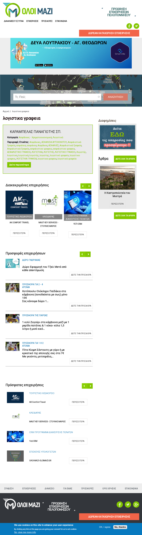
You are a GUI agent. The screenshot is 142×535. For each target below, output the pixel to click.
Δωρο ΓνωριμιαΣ (31, 260)
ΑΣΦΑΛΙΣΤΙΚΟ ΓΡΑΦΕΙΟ (19, 152)
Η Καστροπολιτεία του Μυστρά (117, 194)
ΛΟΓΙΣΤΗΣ (49, 152)
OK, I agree (105, 527)
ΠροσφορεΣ (47, 21)
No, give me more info (25, 532)
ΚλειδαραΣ (48, 216)
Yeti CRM (77, 224)
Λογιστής (81, 152)
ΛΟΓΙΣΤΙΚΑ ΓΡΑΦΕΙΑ (26, 158)
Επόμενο (88, 186)
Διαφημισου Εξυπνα (14, 21)
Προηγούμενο (83, 186)
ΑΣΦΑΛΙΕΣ (53, 145)
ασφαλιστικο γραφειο (41, 148)
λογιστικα (12, 155)
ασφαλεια (21, 145)
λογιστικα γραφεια (47, 158)
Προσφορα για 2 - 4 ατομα (32, 286)
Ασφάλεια (42, 145)
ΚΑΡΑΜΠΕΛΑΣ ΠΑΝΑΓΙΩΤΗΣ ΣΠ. (35, 132)
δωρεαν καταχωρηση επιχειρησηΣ (109, 33)
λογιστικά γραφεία (67, 158)
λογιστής (34, 155)
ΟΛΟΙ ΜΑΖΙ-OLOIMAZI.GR (40, 460)
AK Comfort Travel (19, 222)
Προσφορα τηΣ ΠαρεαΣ (35, 315)
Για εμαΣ (67, 488)
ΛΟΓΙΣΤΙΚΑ (37, 152)
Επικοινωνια (61, 21)
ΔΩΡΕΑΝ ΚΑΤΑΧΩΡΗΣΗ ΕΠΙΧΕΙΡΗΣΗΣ (109, 516)
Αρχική (6, 111)
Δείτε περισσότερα (19, 164)
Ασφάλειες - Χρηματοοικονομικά (35, 137)
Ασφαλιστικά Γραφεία (71, 145)
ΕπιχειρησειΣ (32, 21)
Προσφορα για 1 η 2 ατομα (33, 344)
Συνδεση (8, 488)
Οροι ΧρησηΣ (109, 488)
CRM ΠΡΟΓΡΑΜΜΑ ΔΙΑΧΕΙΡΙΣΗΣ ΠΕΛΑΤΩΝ (51, 432)
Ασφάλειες (35, 142)
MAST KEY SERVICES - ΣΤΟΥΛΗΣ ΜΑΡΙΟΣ (48, 224)
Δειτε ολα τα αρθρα (125, 159)
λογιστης (44, 155)
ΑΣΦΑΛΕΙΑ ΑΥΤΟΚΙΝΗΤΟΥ (54, 142)
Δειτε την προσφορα (81, 275)
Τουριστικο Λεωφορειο (19, 216)
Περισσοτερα (19, 233)
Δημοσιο (49, 488)
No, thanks (120, 527)
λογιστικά (23, 155)
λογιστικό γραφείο (59, 155)
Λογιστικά (58, 137)
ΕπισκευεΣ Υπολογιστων (42, 451)
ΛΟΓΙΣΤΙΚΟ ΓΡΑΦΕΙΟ (65, 152)
